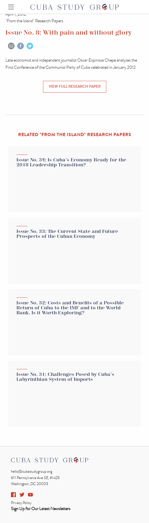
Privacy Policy (21, 502)
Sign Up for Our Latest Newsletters (40, 509)
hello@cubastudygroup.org (31, 471)
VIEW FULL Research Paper (75, 86)
